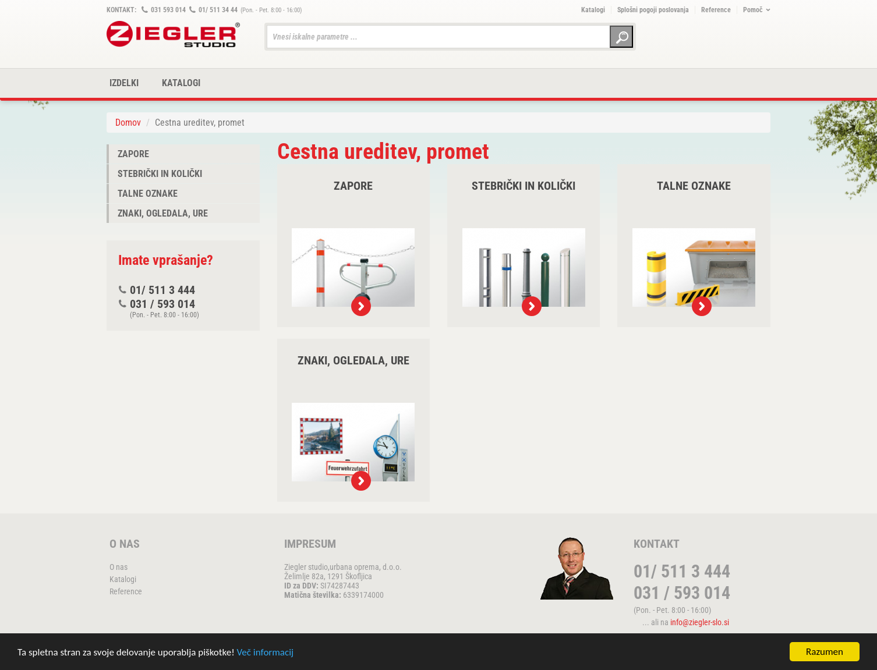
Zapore (133, 153)
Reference (716, 10)
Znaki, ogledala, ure (163, 213)
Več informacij (265, 653)
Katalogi (593, 10)
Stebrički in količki (160, 173)
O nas (118, 567)
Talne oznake (148, 193)
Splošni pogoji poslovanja (653, 10)
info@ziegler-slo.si (699, 622)
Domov (128, 122)
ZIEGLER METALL (174, 34)
